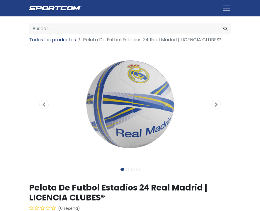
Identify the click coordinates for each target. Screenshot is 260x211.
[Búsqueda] (225, 28)
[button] (44, 104)
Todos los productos (52, 39)
